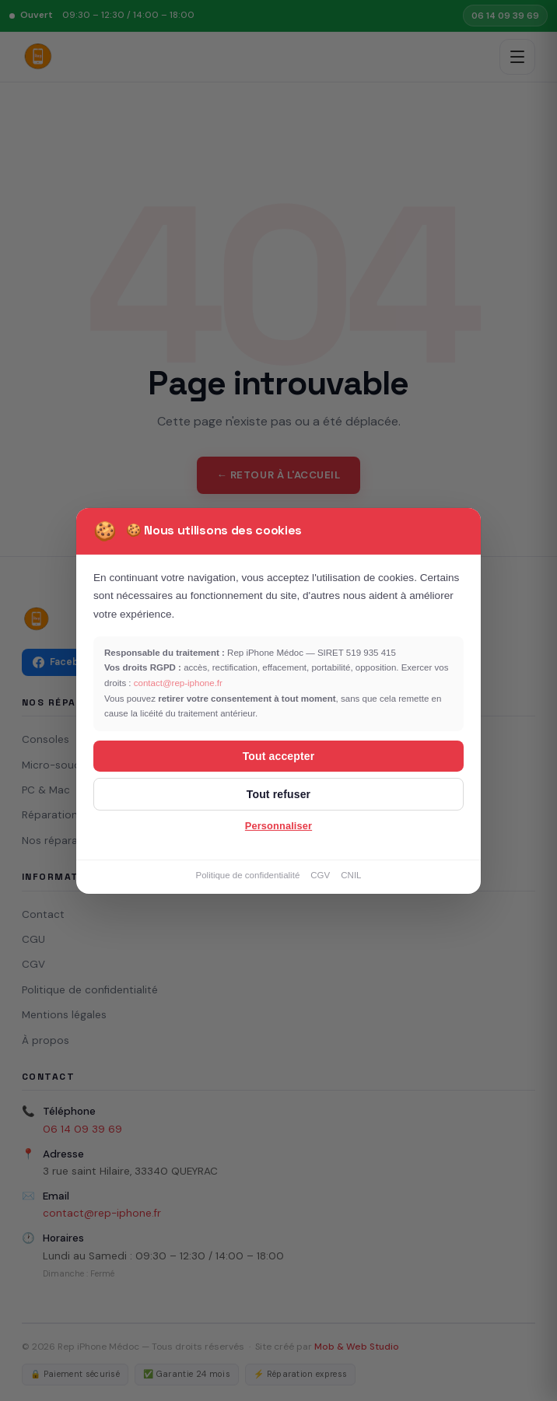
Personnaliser (278, 826)
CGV (320, 875)
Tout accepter (279, 756)
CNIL (351, 875)
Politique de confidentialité (247, 875)
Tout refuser (278, 794)
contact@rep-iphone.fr (178, 683)
